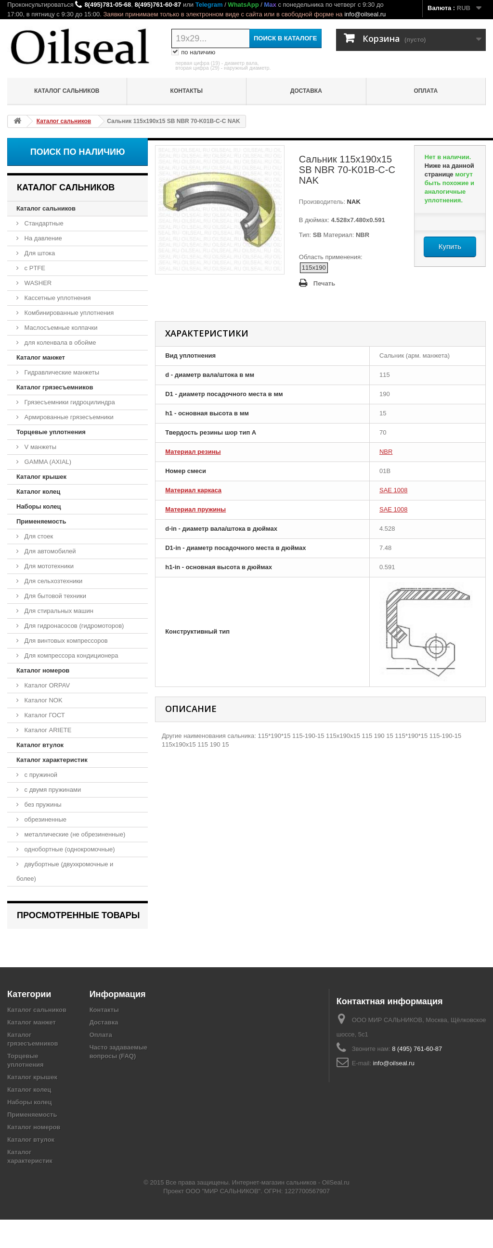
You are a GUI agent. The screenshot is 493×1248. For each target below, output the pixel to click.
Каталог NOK (43, 700)
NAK (353, 201)
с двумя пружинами (52, 789)
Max (270, 4)
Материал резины (193, 451)
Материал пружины (195, 509)
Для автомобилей (49, 551)
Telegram (209, 4)
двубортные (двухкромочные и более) (64, 871)
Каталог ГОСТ (44, 715)
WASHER (37, 283)
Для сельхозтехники (52, 581)
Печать (324, 283)
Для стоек (38, 536)
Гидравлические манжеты (61, 372)
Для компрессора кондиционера (70, 655)
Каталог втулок (40, 745)
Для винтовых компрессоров (65, 640)
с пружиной (40, 774)
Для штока (39, 253)
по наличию (193, 52)
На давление (42, 238)
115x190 (314, 267)
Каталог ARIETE (47, 730)
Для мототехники (48, 566)
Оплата (426, 90)
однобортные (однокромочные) (69, 849)
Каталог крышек (41, 476)
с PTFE (34, 268)
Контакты (186, 90)
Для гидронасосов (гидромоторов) (73, 625)
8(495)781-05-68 (107, 4)
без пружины (42, 804)
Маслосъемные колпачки (60, 327)
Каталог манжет (40, 357)
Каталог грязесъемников (54, 387)
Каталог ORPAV (46, 685)
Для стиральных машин (58, 610)
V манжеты (39, 446)
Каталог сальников (67, 90)
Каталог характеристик (52, 759)
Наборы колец (38, 506)
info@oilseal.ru (365, 14)
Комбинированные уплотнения (68, 312)
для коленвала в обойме (59, 342)
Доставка (306, 90)
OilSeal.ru (336, 1210)
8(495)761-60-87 (157, 4)
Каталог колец (38, 491)
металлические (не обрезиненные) (74, 834)
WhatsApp (243, 4)
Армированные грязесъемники (68, 417)
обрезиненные (44, 819)
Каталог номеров (42, 670)
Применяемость (41, 521)
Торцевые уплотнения (51, 432)
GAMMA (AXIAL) (47, 461)
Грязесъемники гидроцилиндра (69, 402)
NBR (385, 451)
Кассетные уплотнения (57, 297)
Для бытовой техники (54, 595)
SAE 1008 (393, 490)
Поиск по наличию (77, 152)
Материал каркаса (193, 490)
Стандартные (43, 223)
